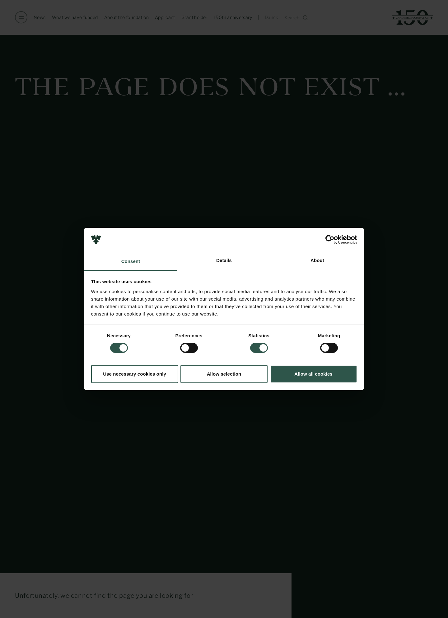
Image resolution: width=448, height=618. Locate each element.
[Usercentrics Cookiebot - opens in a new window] (330, 239)
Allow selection (224, 374)
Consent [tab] (130, 261)
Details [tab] (224, 260)
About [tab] (317, 260)
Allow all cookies (313, 374)
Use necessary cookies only (134, 374)
